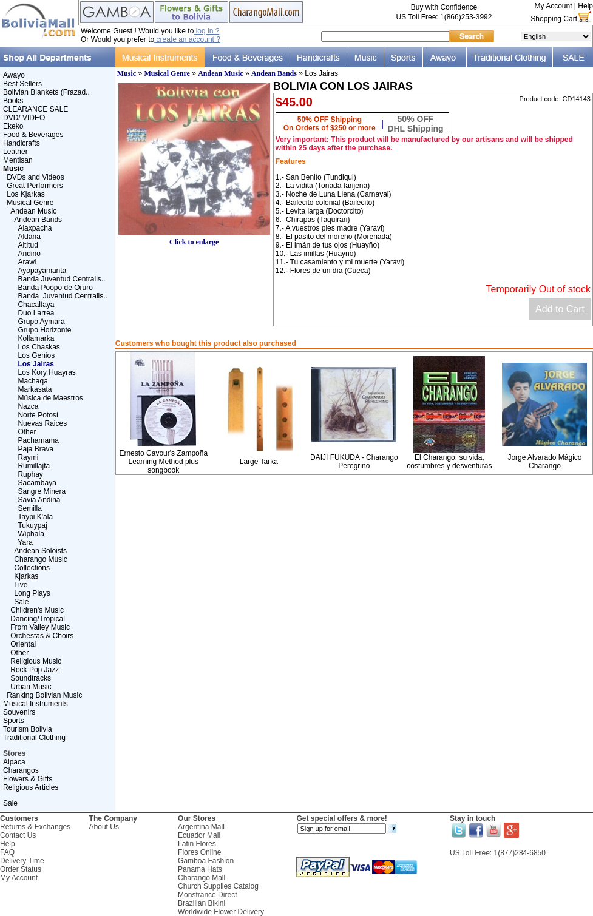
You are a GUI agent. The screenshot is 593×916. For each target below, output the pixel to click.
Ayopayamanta (42, 270)
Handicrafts (21, 143)
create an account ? (187, 39)
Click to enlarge (194, 238)
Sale (21, 602)
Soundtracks (30, 678)
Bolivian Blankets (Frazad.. (46, 92)
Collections (32, 568)
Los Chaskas (38, 347)
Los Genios (36, 355)
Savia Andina (39, 500)
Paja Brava (35, 449)
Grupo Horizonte (44, 330)
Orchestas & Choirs (41, 635)
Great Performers (35, 185)
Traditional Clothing (34, 737)
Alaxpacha (35, 228)
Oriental (23, 644)
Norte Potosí (38, 415)
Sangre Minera (42, 491)
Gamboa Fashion (206, 861)
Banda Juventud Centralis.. (61, 279)
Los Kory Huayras (46, 372)
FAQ (7, 852)
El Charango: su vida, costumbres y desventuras (449, 461)
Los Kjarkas (26, 194)
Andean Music (33, 211)
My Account (553, 6)
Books (13, 100)
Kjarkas (26, 576)
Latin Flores (197, 844)
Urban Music (30, 686)
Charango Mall (201, 878)
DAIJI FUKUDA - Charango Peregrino (354, 461)
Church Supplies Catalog (218, 886)
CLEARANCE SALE (35, 109)
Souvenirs (19, 712)
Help (585, 6)
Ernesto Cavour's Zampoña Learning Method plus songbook (163, 461)
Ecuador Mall (199, 835)
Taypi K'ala (35, 517)
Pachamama (38, 440)
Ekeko (13, 126)
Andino (29, 253)
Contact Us (18, 835)
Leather (15, 151)
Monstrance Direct (207, 895)
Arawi (27, 262)
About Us (104, 827)
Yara (25, 542)
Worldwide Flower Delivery (221, 912)
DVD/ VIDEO (24, 117)
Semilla (29, 508)
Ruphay (30, 474)
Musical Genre (30, 202)
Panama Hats (200, 869)
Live (20, 585)
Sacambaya (37, 483)
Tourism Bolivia (27, 729)
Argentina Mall (201, 827)
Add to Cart (560, 309)
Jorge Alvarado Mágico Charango (544, 461)
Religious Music (35, 661)
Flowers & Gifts (27, 779)
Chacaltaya (36, 304)
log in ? (206, 31)
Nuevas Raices (42, 423)
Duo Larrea (36, 313)
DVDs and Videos (35, 177)
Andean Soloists (40, 551)
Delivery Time (22, 861)
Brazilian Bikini (201, 903)
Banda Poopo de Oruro (55, 287)
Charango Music (40, 559)
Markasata (35, 389)
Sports (13, 720)
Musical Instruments (35, 703)
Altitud (28, 245)
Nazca (28, 406)
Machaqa (32, 381)
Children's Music (37, 610)
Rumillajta (34, 466)
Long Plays (32, 593)
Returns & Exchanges (35, 827)
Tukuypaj (32, 525)
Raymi (28, 457)
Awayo (14, 75)
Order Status (20, 869)
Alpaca (14, 762)
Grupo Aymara (41, 321)
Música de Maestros (50, 398)
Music (126, 73)
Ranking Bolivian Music (44, 695)
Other (27, 432)
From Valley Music (40, 627)
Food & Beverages (33, 134)
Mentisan (18, 160)
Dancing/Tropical (37, 619)
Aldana (29, 236)
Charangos (21, 770)
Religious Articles (30, 787)
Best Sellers (22, 83)
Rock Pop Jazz (34, 669)
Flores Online (199, 852)
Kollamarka (36, 338)
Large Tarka (259, 461)
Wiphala (31, 534)
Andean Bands (38, 219)
